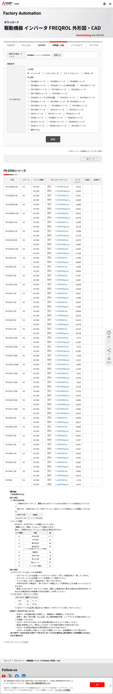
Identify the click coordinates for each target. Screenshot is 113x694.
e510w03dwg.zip (63, 209)
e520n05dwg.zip (63, 395)
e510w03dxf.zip (63, 204)
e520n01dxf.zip (63, 338)
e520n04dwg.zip (63, 377)
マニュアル (26, 45)
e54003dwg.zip (63, 466)
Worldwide (104, 4)
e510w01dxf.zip (63, 186)
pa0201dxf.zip (62, 480)
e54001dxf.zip (62, 418)
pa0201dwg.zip (63, 484)
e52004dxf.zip (62, 293)
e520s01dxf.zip (62, 222)
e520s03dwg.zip (63, 253)
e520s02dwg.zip (63, 244)
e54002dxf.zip (62, 435)
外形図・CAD (58, 45)
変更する (57, 55)
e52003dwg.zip (63, 289)
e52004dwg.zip (63, 297)
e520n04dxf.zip (63, 373)
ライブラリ (94, 45)
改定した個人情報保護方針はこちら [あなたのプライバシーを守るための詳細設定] (38, 683)
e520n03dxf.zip (63, 364)
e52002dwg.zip (63, 280)
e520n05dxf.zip (63, 391)
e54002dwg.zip (63, 440)
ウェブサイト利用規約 (62, 690)
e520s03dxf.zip (62, 249)
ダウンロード (19, 660)
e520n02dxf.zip (63, 355)
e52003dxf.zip (62, 284)
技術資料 (42, 45)
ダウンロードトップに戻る (17, 642)
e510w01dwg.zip (63, 191)
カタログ (11, 45)
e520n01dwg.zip (63, 342)
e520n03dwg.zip (63, 369)
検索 (53, 139)
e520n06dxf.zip (63, 400)
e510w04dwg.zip (63, 217)
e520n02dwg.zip (63, 360)
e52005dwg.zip (63, 315)
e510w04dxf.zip (63, 213)
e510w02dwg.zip (63, 200)
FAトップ (7, 660)
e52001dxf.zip (62, 258)
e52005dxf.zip (62, 311)
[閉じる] (110, 685)
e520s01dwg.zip (63, 226)
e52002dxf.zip (62, 275)
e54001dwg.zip (63, 422)
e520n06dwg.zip (63, 404)
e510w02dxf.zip (63, 195)
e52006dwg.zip (63, 324)
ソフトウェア (76, 45)
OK (97, 685)
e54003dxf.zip (62, 462)
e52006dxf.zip (62, 320)
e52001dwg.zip (63, 262)
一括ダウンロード (91, 159)
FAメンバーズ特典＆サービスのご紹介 (86, 151)
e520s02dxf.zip (62, 240)
